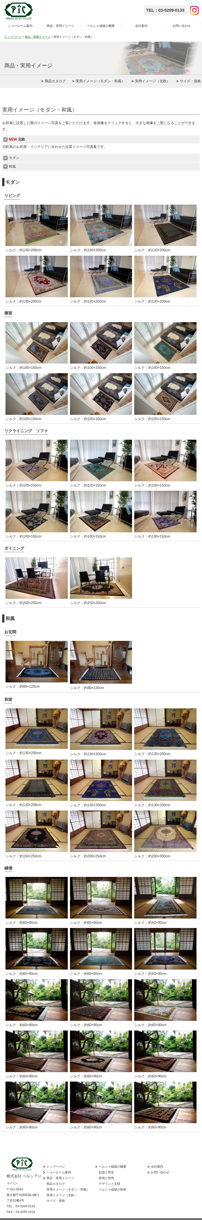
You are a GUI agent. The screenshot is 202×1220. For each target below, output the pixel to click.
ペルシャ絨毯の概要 (101, 26)
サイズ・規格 (190, 81)
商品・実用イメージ (60, 26)
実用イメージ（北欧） (152, 81)
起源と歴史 (106, 1164)
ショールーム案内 (20, 26)
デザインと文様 (109, 1176)
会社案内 (141, 26)
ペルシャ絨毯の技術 (112, 1181)
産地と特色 (106, 1170)
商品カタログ (55, 81)
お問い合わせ (181, 26)
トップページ (12, 37)
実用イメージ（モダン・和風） (100, 81)
